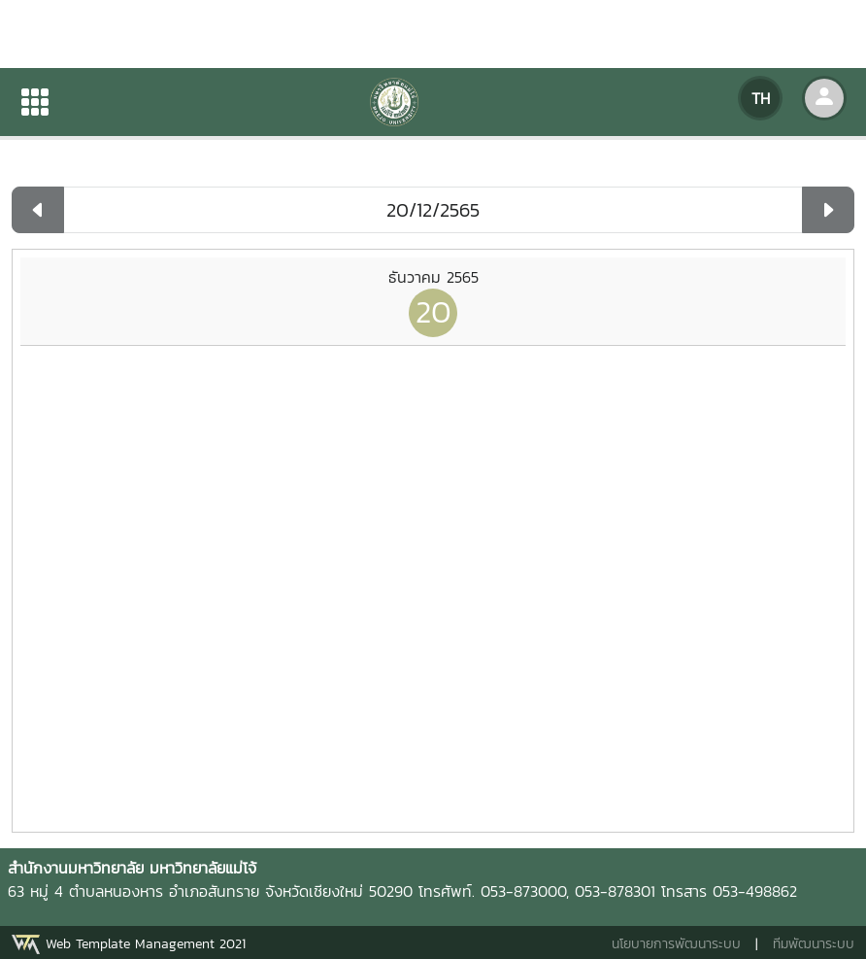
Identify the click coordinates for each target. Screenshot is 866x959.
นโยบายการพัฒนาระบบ (676, 944)
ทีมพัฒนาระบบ (813, 944)
